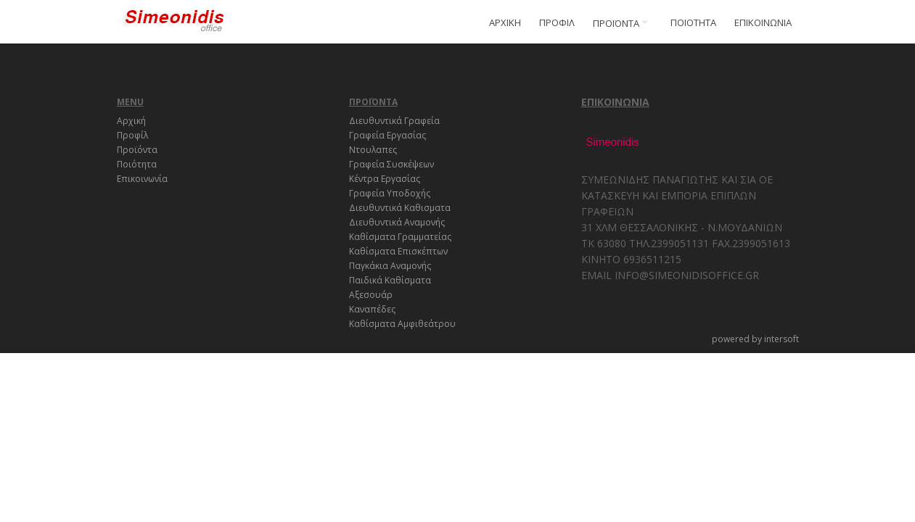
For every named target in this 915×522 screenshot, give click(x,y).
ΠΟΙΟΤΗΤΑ (693, 23)
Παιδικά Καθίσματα (390, 280)
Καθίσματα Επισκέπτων (398, 251)
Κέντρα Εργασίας (384, 179)
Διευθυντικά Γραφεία (394, 121)
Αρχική (131, 121)
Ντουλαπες (373, 150)
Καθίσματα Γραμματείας (400, 237)
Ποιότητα (137, 164)
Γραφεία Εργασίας (387, 135)
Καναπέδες (372, 309)
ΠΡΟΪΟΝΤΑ (622, 23)
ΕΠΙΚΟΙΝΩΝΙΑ (763, 23)
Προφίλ (132, 135)
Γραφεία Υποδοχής (389, 193)
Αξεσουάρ (371, 295)
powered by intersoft (755, 339)
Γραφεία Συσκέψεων (391, 164)
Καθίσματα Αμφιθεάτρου (402, 324)
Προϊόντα (137, 150)
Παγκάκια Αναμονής (390, 266)
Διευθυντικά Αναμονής (397, 222)
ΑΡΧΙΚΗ (505, 23)
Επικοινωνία (142, 179)
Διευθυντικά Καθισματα (400, 208)
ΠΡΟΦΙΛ (557, 23)
